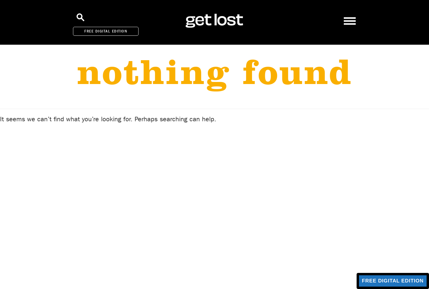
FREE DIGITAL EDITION (105, 31)
